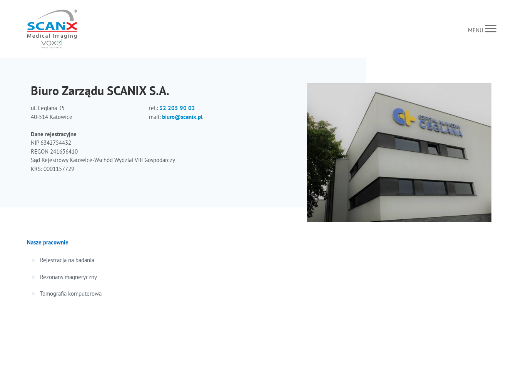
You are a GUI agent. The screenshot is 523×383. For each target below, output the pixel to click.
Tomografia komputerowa (71, 293)
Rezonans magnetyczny (68, 277)
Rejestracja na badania (67, 260)
